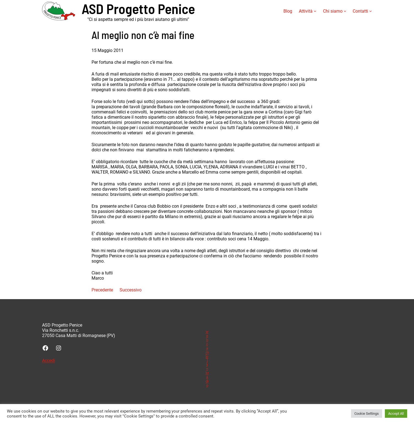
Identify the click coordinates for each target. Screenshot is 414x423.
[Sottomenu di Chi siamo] (345, 11)
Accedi (48, 360)
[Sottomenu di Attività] (315, 11)
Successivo (131, 290)
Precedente (102, 290)
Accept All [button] (396, 413)
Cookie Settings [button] (366, 413)
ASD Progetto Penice (138, 8)
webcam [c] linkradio (207, 358)
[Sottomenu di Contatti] (370, 11)
